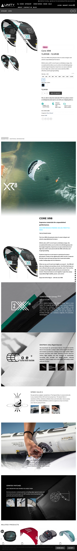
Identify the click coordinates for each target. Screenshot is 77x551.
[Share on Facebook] (43, 119)
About (20, 7)
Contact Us (28, 7)
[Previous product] (74, 11)
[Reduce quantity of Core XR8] (42, 93)
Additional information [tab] (17, 138)
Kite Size (43, 74)
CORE (45, 115)
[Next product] (71, 11)
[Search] (18, 4)
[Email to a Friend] (48, 119)
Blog (35, 7)
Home (22, 4)
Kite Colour (44, 82)
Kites (10, 11)
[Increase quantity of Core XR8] (47, 93)
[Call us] (48, 1)
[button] (62, 1)
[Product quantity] (44, 93)
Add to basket (55, 93)
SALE (50, 4)
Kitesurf (28, 4)
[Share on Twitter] (45, 119)
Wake (45, 4)
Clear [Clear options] (73, 73)
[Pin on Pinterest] (51, 119)
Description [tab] (4, 138)
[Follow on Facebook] (45, 1)
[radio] (43, 76)
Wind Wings (37, 4)
